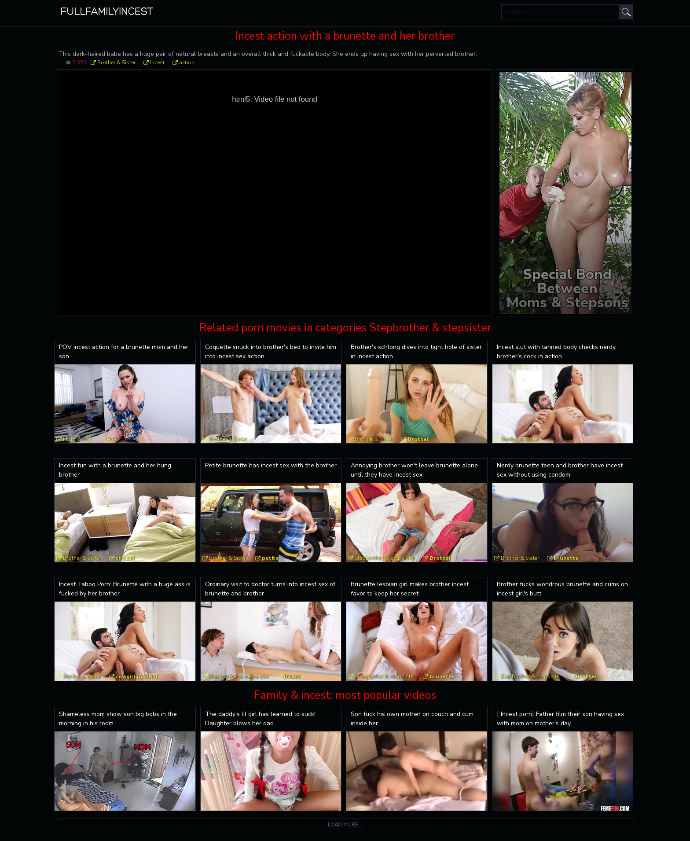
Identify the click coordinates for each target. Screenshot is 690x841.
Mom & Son (77, 439)
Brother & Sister (116, 62)
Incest (157, 62)
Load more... (345, 825)
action (187, 62)
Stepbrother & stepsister (385, 558)
